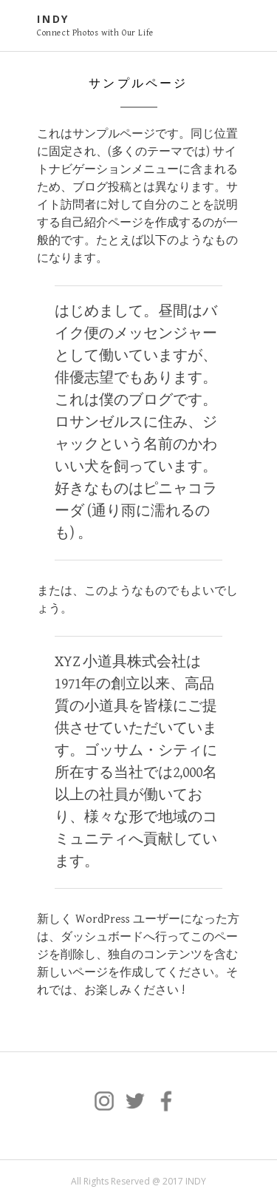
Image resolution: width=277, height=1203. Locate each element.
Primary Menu (231, 27)
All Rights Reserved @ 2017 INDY (138, 1181)
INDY (53, 19)
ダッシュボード (102, 937)
